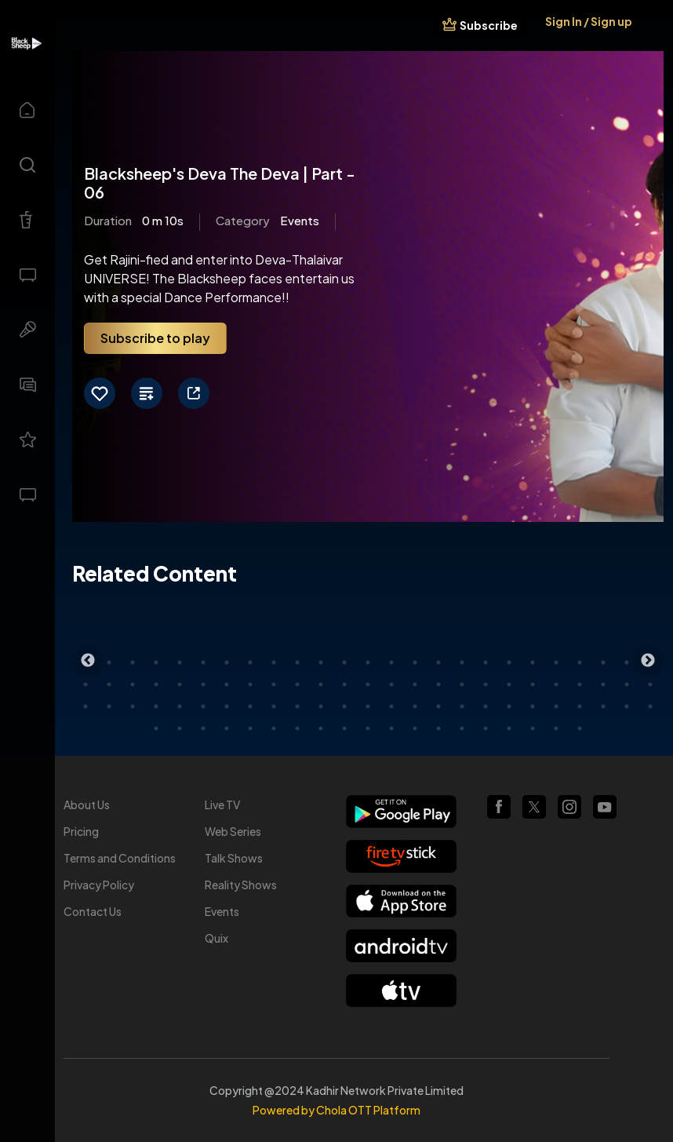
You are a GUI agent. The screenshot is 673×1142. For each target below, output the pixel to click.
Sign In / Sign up (588, 21)
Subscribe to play (155, 338)
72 (580, 706)
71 (556, 706)
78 (203, 728)
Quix (216, 938)
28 (132, 684)
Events (222, 911)
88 (438, 728)
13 (368, 662)
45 (532, 684)
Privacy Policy (99, 884)
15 (415, 662)
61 (321, 706)
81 (274, 728)
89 (462, 728)
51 (85, 706)
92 (532, 728)
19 (509, 662)
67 (462, 706)
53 (132, 706)
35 (297, 684)
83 (321, 728)
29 (156, 684)
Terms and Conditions (120, 858)
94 (580, 728)
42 (462, 684)
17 (462, 662)
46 (556, 684)
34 (274, 684)
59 (274, 706)
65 (415, 706)
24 (627, 662)
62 (344, 706)
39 (391, 684)
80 (250, 728)
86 (391, 728)
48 (603, 684)
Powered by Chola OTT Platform (336, 1110)
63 (368, 706)
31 (203, 684)
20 (532, 662)
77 (179, 728)
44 (509, 684)
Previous (88, 661)
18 (485, 662)
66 (438, 706)
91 (509, 728)
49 (627, 684)
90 (485, 728)
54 (156, 706)
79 (227, 728)
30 (179, 684)
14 (391, 662)
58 (250, 706)
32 (227, 684)
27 (109, 684)
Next (648, 661)
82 (297, 728)
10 (297, 662)
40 (415, 684)
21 (556, 662)
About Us (87, 804)
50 (650, 684)
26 (85, 684)
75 (650, 706)
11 (321, 662)
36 (321, 684)
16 (438, 662)
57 (227, 706)
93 (556, 728)
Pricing (81, 831)
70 (532, 706)
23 (603, 662)
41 (438, 684)
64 (391, 706)
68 (485, 706)
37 (344, 684)
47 (580, 684)
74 (627, 706)
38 (368, 684)
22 (580, 662)
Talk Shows (234, 858)
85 (368, 728)
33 (250, 684)
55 (179, 706)
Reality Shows (241, 884)
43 (485, 684)
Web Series (233, 831)
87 (415, 728)
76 (156, 728)
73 (603, 706)
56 (203, 706)
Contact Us (93, 911)
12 (344, 662)
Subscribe (489, 25)
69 (509, 706)
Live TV (222, 804)
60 (297, 706)
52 (109, 706)
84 (344, 728)
